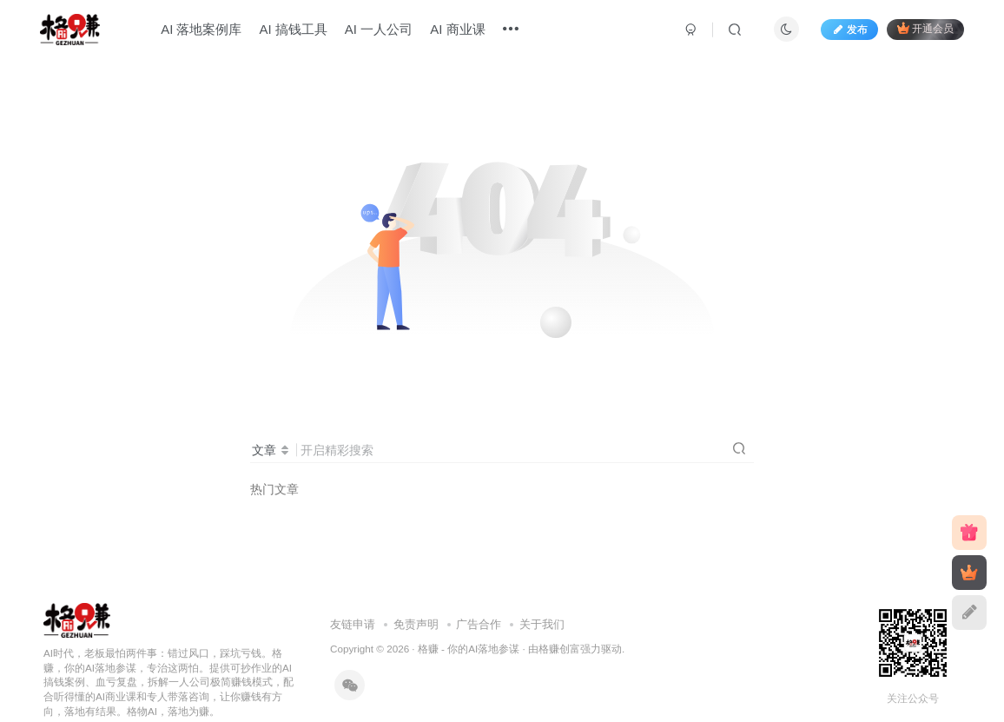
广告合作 (478, 624)
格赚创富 (559, 648)
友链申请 (352, 624)
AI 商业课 (457, 29)
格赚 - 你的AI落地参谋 (468, 648)
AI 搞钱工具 (293, 29)
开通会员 (925, 28)
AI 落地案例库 (201, 29)
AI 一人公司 (379, 29)
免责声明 (416, 624)
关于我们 (542, 624)
